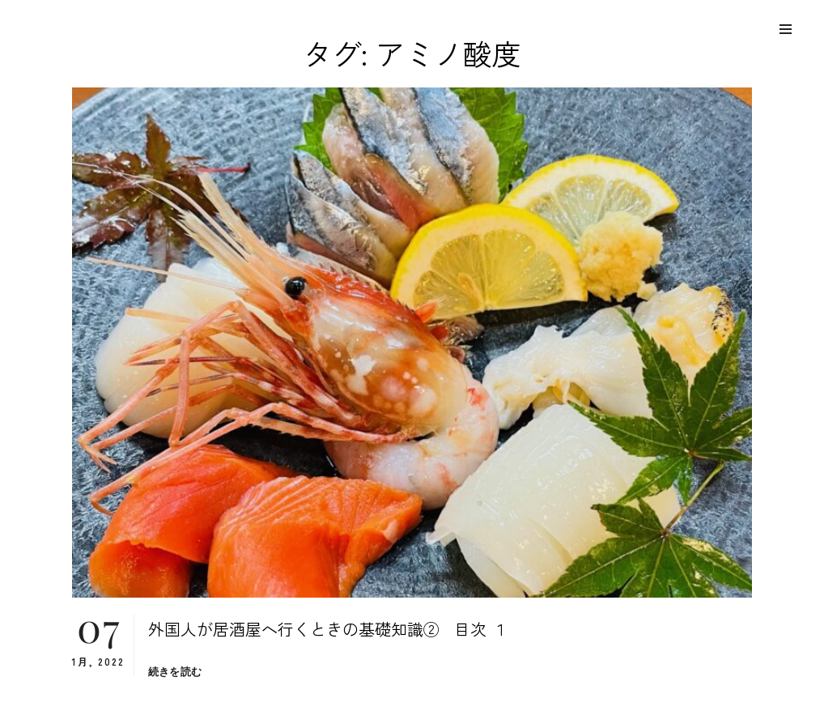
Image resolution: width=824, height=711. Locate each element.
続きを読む (175, 671)
